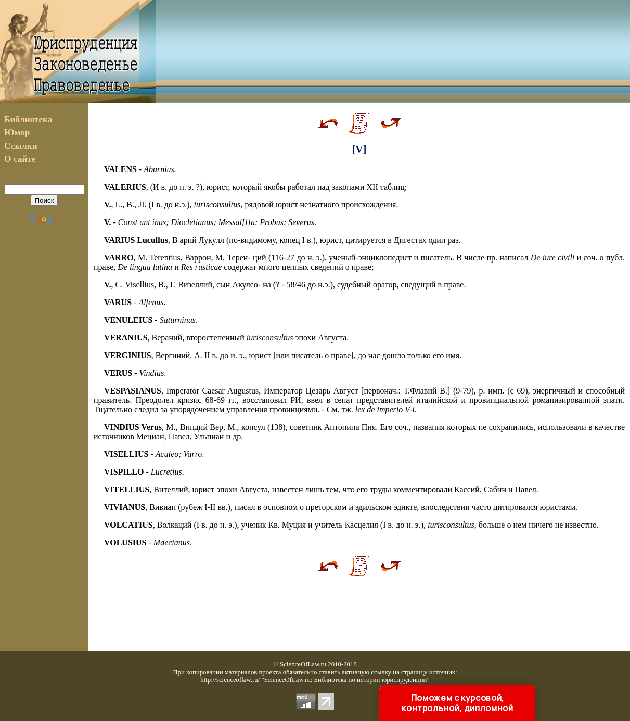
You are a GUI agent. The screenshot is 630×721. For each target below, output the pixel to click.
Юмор (17, 132)
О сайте (20, 159)
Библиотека (28, 119)
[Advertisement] (393, 52)
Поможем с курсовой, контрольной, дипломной (457, 703)
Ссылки (20, 146)
